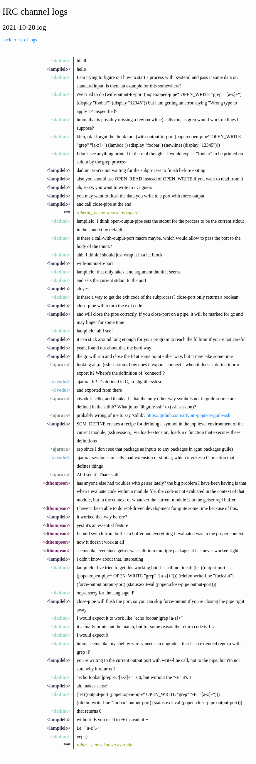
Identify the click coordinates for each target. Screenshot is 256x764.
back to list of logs (19, 39)
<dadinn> (60, 60)
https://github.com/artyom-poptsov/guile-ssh (188, 415)
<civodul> (60, 381)
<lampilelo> (58, 69)
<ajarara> (60, 364)
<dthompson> (56, 483)
